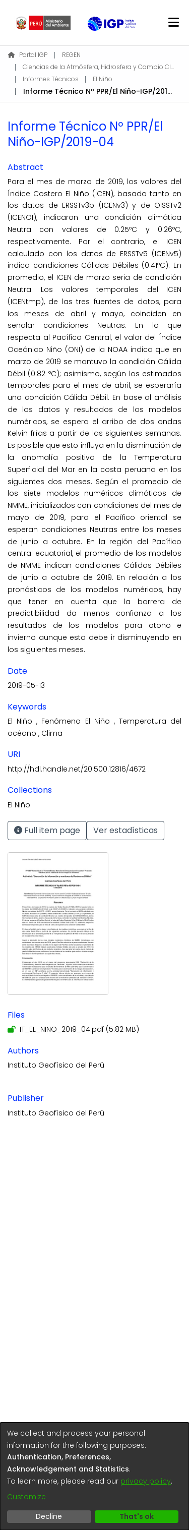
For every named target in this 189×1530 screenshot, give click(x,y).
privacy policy (145, 1481)
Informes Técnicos (51, 79)
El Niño (102, 79)
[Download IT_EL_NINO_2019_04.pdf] (73, 1029)
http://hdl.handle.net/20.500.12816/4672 (77, 769)
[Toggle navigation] (173, 22)
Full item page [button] (47, 830)
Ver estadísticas (125, 830)
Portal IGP (27, 54)
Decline (49, 1516)
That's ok (136, 1516)
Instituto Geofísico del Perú (56, 1065)
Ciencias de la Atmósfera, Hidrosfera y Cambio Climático (98, 67)
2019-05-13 (26, 685)
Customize (26, 1497)
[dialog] (94, 1476)
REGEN (71, 54)
